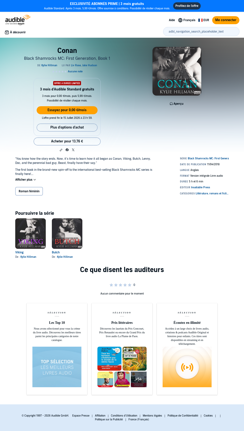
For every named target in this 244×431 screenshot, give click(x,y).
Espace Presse (80, 415)
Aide (172, 20)
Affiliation (100, 415)
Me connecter (225, 20)
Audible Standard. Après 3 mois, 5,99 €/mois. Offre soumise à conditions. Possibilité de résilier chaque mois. (107, 6)
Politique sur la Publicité (109, 419)
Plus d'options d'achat (67, 127)
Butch (56, 252)
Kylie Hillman (28, 257)
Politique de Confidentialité (183, 415)
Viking (19, 252)
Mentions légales (152, 415)
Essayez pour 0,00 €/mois (67, 110)
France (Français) (138, 419)
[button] (61, 150)
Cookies (208, 415)
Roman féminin (29, 191)
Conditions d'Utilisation (124, 415)
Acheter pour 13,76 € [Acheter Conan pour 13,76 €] (67, 141)
